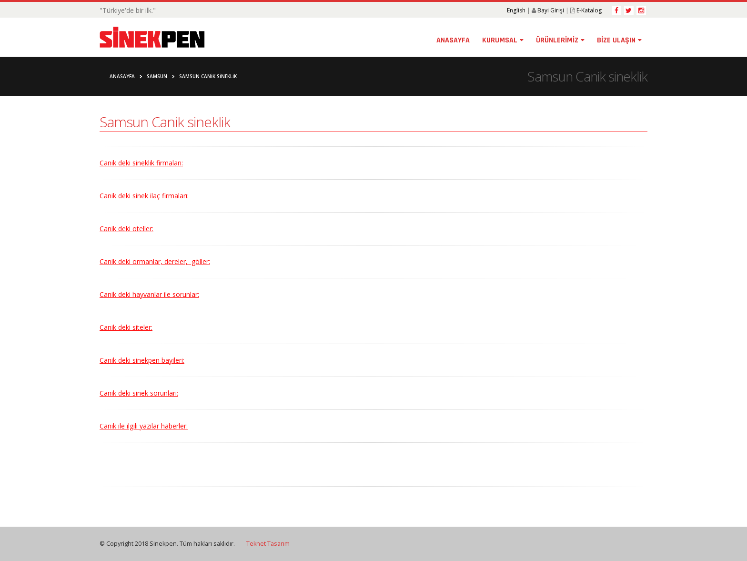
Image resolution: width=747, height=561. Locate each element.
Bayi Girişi (550, 10)
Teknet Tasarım (268, 544)
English (516, 10)
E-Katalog (589, 10)
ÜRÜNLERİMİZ (557, 40)
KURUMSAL (499, 40)
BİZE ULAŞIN (616, 40)
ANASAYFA (453, 40)
